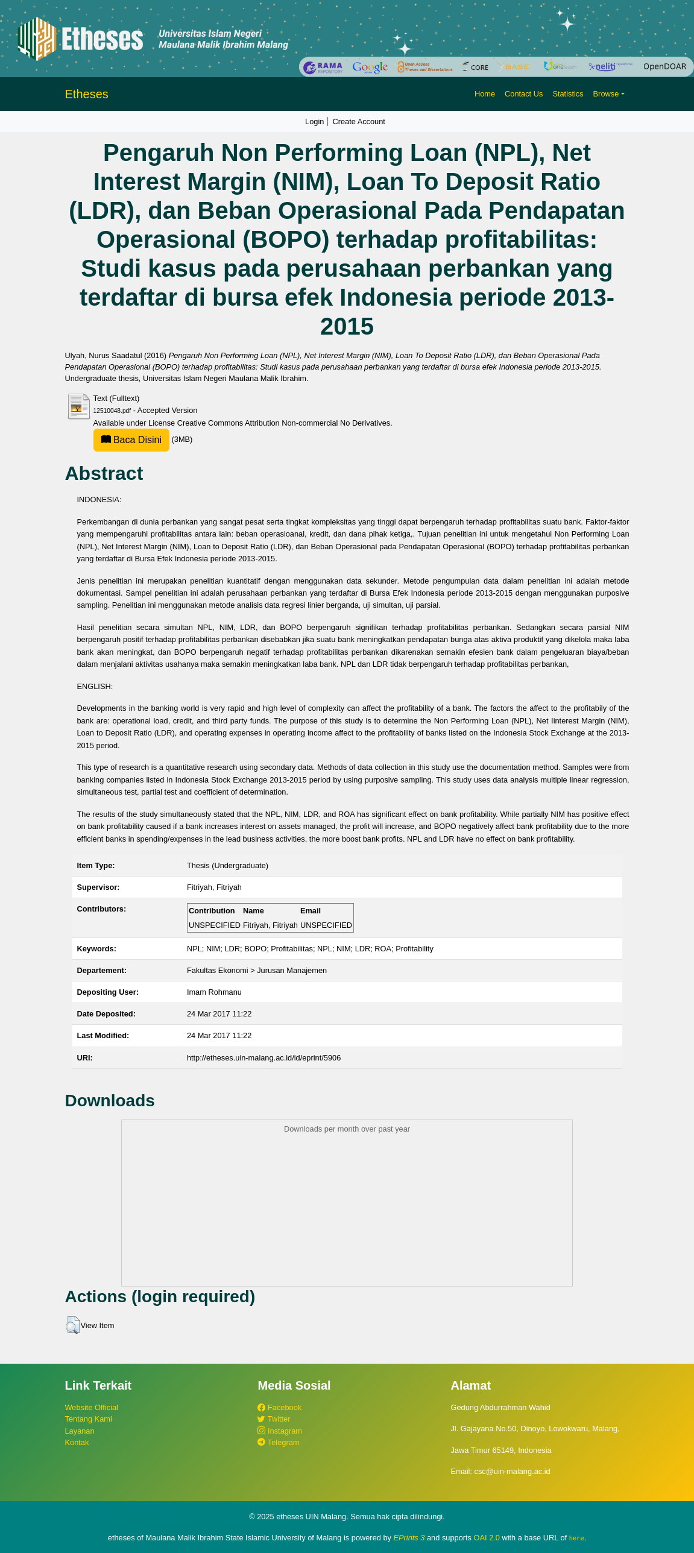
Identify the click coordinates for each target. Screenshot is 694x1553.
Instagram (279, 1430)
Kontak (77, 1442)
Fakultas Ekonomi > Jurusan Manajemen (257, 970)
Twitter (273, 1418)
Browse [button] (606, 93)
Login (314, 121)
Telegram (278, 1442)
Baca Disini (131, 440)
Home (485, 93)
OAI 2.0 (487, 1537)
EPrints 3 (409, 1537)
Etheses (87, 94)
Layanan (80, 1430)
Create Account (358, 121)
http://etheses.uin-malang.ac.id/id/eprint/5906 (264, 1057)
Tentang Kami (88, 1418)
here (576, 1538)
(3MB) (143, 439)
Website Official (91, 1407)
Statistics (567, 93)
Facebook (279, 1407)
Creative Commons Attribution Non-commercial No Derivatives (283, 422)
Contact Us (524, 93)
